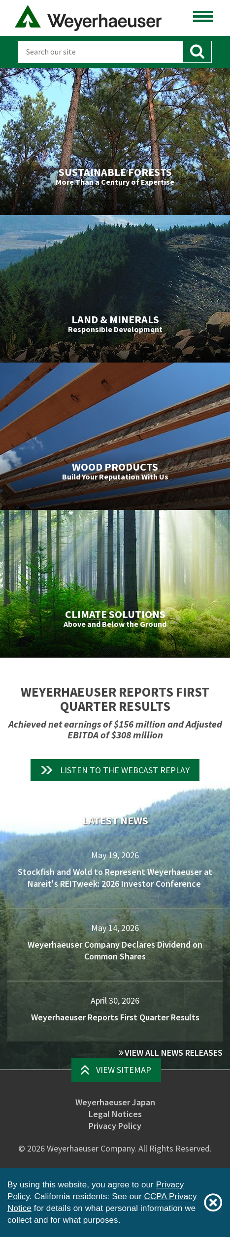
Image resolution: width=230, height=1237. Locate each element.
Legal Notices (115, 1114)
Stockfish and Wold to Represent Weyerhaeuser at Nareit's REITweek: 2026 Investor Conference (115, 877)
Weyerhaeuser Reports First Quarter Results (115, 1017)
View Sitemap (123, 1069)
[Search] (100, 52)
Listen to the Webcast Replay (125, 770)
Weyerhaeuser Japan (115, 1102)
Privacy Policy (115, 1125)
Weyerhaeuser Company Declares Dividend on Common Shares (115, 950)
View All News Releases (174, 1052)
